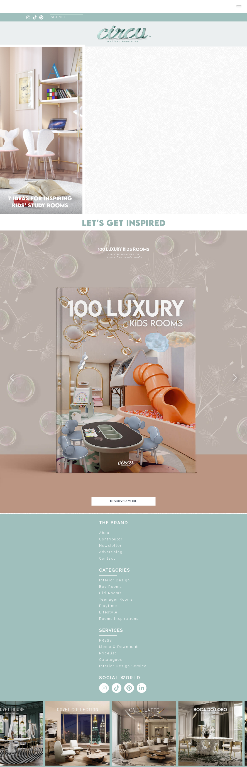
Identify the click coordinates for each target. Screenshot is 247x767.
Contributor (111, 539)
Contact (107, 558)
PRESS (105, 640)
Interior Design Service (123, 666)
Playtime (108, 606)
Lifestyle (108, 612)
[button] (12, 378)
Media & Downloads (119, 647)
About (105, 533)
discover (123, 501)
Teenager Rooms (116, 599)
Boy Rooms (110, 587)
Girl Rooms (110, 593)
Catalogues (110, 660)
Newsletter (110, 546)
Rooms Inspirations (119, 619)
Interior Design (114, 580)
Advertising (111, 552)
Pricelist (107, 653)
